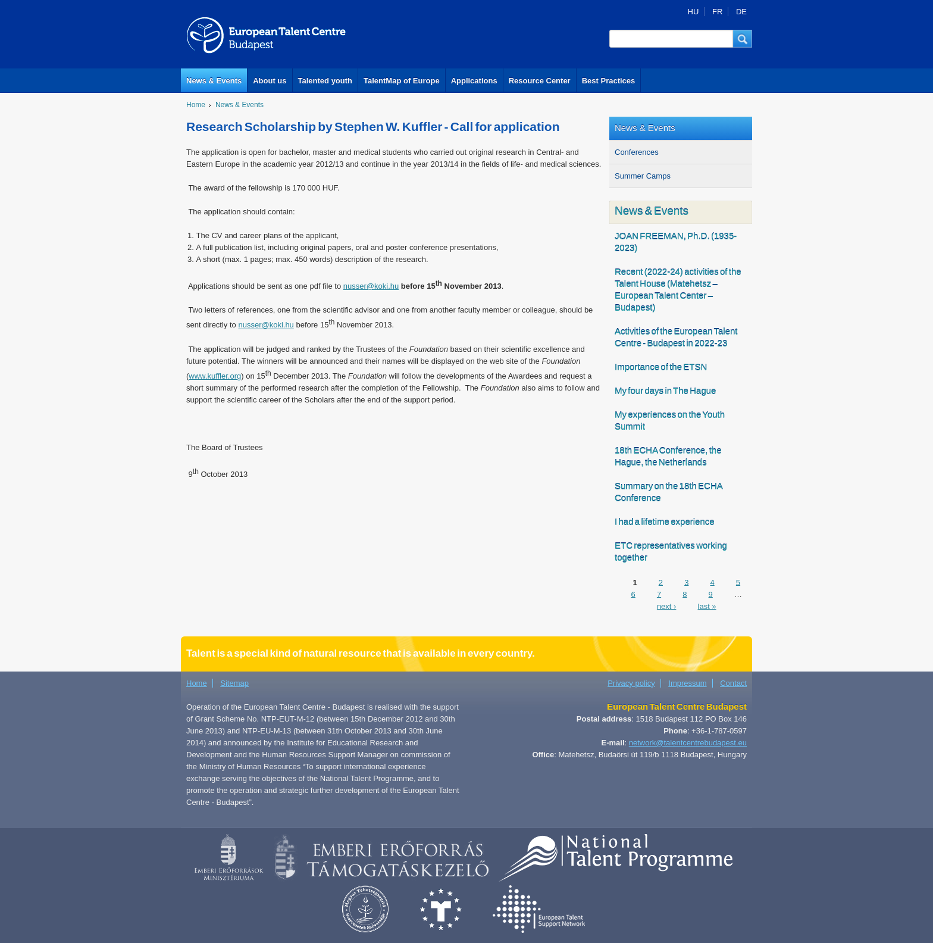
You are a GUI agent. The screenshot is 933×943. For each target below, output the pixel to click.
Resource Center (540, 80)
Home (195, 105)
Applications (474, 80)
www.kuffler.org (215, 375)
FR (717, 11)
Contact (733, 683)
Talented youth (325, 80)
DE (741, 11)
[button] (742, 39)
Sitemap (234, 683)
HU (693, 11)
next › (667, 605)
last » (707, 605)
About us (269, 80)
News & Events (214, 80)
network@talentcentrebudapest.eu (688, 742)
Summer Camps (643, 175)
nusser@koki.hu (371, 286)
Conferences (637, 152)
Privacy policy (631, 683)
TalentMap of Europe (402, 80)
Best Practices (608, 80)
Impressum (687, 683)
